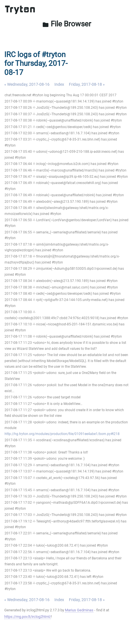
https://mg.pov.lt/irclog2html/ (27, 616)
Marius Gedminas (79, 610)
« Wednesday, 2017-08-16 (27, 84)
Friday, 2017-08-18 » (87, 84)
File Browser (66, 24)
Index (59, 84)
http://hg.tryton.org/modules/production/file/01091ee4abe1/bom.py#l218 (62, 434)
